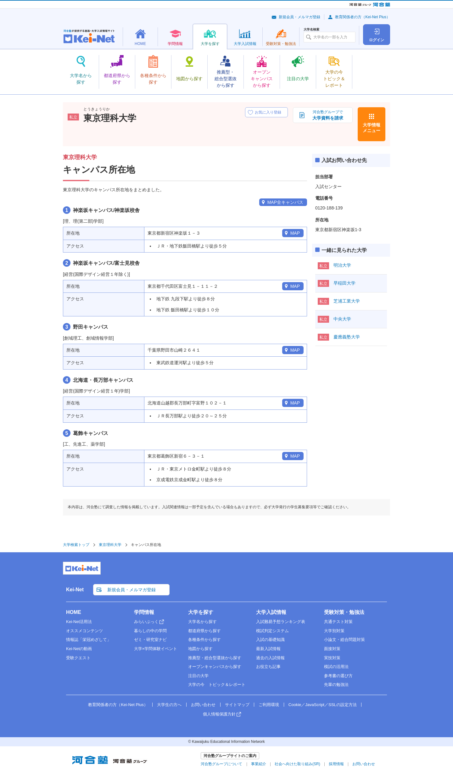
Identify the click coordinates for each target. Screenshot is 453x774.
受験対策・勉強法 (344, 612)
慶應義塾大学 (346, 336)
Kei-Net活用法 (79, 621)
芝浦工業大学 (346, 300)
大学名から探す (202, 621)
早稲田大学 (344, 283)
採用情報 (336, 764)
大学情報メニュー (371, 127)
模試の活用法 (336, 666)
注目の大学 (198, 675)
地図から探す (200, 648)
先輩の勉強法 (336, 684)
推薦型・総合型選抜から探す (214, 657)
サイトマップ (237, 704)
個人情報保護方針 (219, 714)
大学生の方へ (169, 704)
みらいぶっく (146, 621)
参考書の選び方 (338, 675)
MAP (295, 233)
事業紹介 (258, 764)
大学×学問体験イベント (155, 648)
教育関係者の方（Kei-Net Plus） (362, 17)
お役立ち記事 (268, 666)
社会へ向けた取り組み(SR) (297, 764)
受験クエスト (78, 657)
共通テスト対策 (338, 621)
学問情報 (144, 612)
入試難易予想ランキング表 (280, 621)
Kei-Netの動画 (79, 648)
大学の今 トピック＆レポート (216, 684)
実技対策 (332, 657)
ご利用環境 (269, 704)
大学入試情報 (271, 612)
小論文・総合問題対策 (344, 639)
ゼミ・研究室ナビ (150, 639)
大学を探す (200, 612)
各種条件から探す (204, 639)
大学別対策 (334, 630)
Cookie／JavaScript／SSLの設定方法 (322, 704)
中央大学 (342, 318)
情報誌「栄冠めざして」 (88, 639)
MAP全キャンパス (285, 202)
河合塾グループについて (221, 764)
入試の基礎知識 (270, 639)
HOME (73, 612)
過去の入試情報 (270, 657)
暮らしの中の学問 (150, 630)
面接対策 (332, 648)
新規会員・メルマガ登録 (299, 17)
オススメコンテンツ (84, 630)
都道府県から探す (204, 630)
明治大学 (342, 265)
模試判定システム (272, 630)
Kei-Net (75, 589)
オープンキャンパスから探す (214, 666)
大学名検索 (311, 29)
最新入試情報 (268, 648)
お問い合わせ (203, 704)
